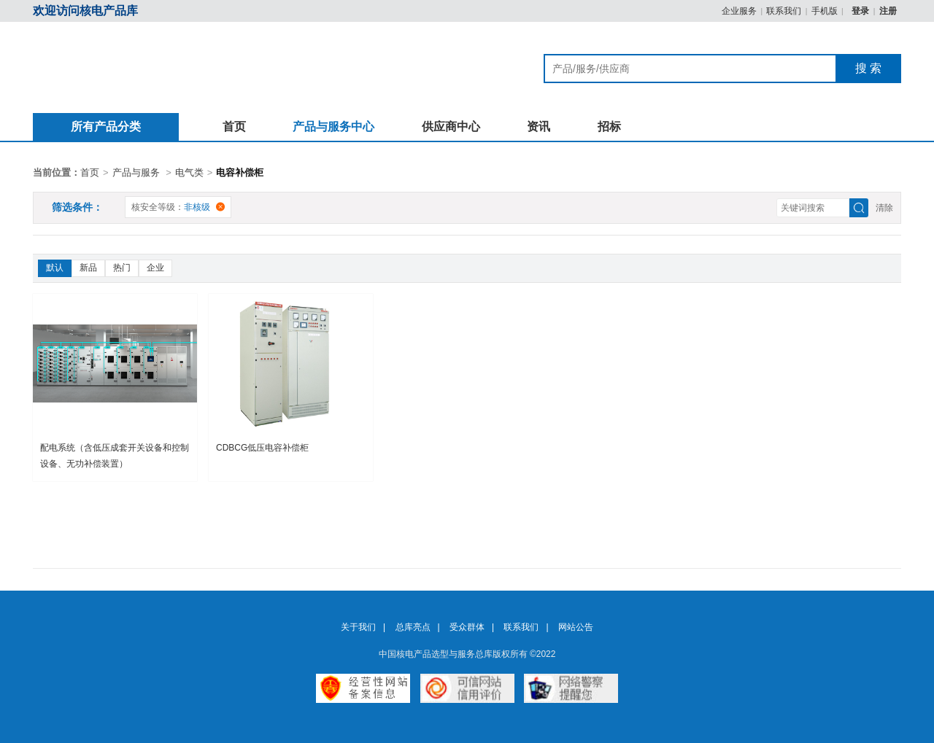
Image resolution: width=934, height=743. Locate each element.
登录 (861, 11)
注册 (888, 11)
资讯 (538, 126)
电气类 (189, 172)
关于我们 (358, 627)
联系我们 (783, 11)
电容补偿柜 (239, 172)
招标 (609, 126)
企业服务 (739, 11)
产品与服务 (136, 172)
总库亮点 (413, 627)
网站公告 (575, 627)
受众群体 (467, 627)
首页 (234, 126)
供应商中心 (451, 126)
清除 (884, 208)
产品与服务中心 (333, 126)
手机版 (824, 11)
